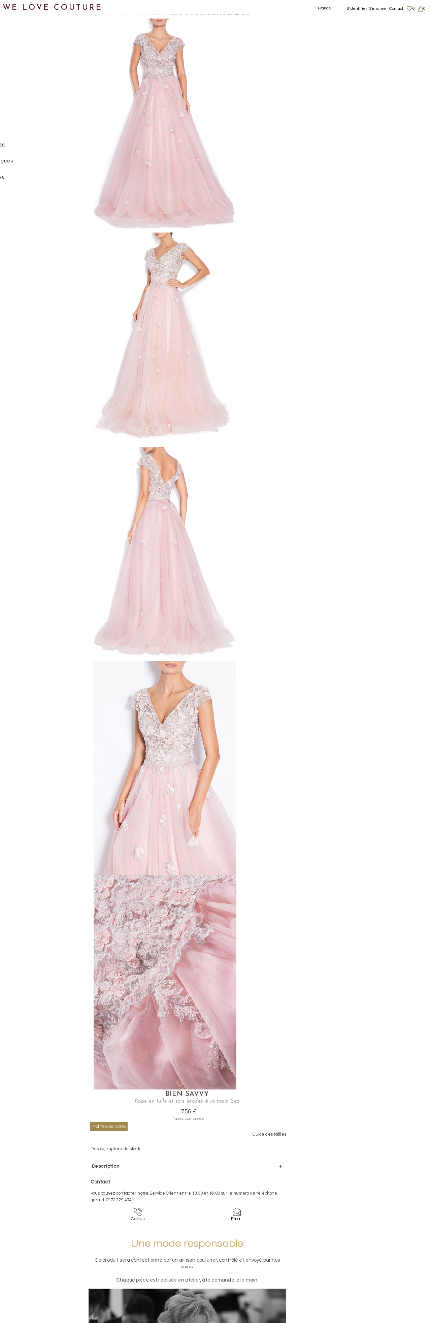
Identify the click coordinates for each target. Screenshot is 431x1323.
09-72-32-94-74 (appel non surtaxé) (257, 1195)
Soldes (16, 311)
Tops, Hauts (29, 196)
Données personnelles (375, 1261)
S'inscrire (377, 8)
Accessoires (22, 262)
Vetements (98, 13)
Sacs (13, 245)
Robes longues (39, 147)
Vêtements (21, 65)
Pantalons (27, 115)
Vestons (24, 213)
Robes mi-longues (44, 163)
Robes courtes (39, 180)
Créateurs (20, 278)
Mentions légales (369, 1248)
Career (359, 1281)
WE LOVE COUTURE (53, 7)
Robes (22, 131)
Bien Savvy (307, 22)
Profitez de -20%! (267, 54)
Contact (396, 8)
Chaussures (22, 229)
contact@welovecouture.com (373, 1195)
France (324, 8)
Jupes (21, 82)
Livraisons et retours (373, 1255)
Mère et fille (23, 294)
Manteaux (27, 98)
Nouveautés (22, 49)
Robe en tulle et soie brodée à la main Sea (208, 13)
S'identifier (356, 8)
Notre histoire (25, 33)
